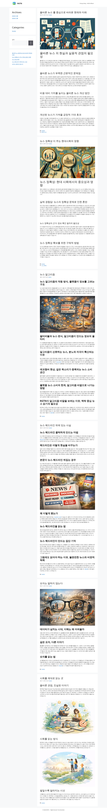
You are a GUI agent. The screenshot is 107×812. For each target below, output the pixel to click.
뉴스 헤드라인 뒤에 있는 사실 (55, 425)
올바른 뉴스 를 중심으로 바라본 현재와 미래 (63, 12)
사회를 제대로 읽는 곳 (51, 678)
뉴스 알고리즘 (47, 274)
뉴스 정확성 (44, 265)
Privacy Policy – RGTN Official (87, 3)
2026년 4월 (15, 16)
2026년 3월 (15, 18)
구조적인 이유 (57, 517)
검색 (13, 39)
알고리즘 (59, 362)
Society (43, 130)
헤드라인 (42, 439)
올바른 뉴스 (44, 132)
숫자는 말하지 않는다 (51, 583)
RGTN (19, 3)
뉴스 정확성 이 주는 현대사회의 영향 (59, 141)
